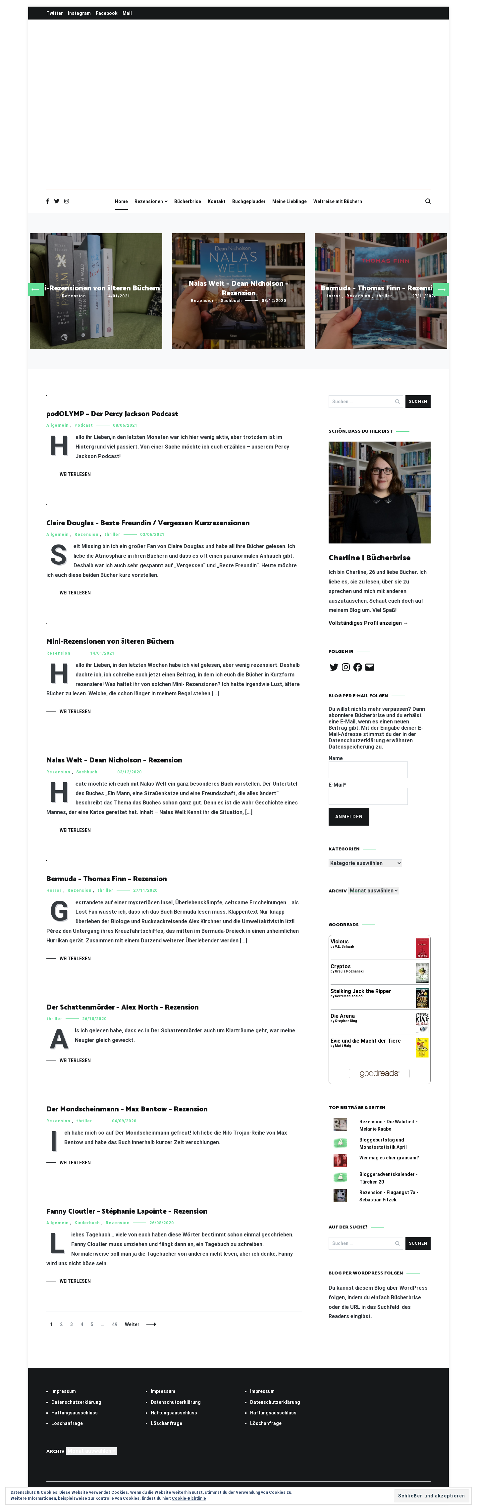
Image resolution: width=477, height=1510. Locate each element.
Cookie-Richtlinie (189, 1498)
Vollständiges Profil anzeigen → (368, 623)
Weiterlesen (75, 474)
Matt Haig (343, 1046)
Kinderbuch (87, 1223)
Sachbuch (231, 300)
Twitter (54, 13)
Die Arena (343, 1016)
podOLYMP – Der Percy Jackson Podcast (112, 414)
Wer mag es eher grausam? (389, 1157)
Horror (333, 296)
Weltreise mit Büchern (337, 201)
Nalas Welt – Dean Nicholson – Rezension (238, 288)
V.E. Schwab (344, 946)
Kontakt (217, 201)
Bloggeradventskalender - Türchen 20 (388, 1178)
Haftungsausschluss (74, 1412)
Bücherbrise (187, 201)
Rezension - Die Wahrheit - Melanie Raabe (388, 1125)
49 (116, 1324)
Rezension (74, 296)
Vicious (340, 941)
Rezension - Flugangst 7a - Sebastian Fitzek (388, 1196)
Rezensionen (148, 201)
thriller (384, 296)
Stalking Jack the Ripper (361, 991)
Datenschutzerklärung (76, 1402)
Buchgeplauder (249, 201)
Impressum (63, 1391)
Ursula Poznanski (349, 971)
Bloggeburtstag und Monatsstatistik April (383, 1143)
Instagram (79, 13)
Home (121, 201)
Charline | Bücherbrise (370, 558)
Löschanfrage (67, 1423)
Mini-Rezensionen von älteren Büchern (96, 288)
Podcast (84, 425)
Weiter (132, 1324)
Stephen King (346, 1021)
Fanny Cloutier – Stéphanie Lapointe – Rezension (126, 1211)
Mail (127, 13)
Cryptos (341, 966)
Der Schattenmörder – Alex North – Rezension (122, 1007)
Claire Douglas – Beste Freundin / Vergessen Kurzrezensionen (148, 523)
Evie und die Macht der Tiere (366, 1041)
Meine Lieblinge (289, 201)
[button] (35, 289)
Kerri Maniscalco (349, 996)
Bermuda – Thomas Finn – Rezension (381, 288)
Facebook (107, 13)
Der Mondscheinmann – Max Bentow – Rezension (127, 1109)
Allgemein (57, 425)
